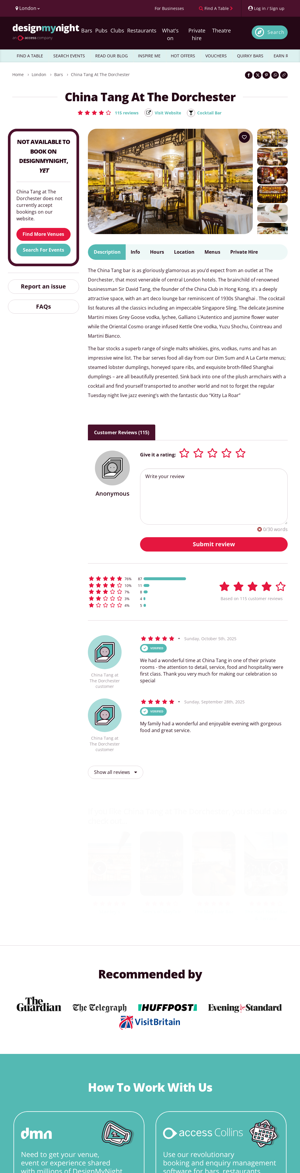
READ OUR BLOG (111, 56)
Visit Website (168, 113)
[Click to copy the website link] (284, 75)
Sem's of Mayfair (161, 912)
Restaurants (141, 30)
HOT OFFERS (183, 56)
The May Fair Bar (213, 912)
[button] (104, 112)
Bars (86, 30)
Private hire (196, 34)
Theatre (221, 30)
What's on (170, 34)
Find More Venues (43, 234)
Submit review (214, 544)
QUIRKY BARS (250, 56)
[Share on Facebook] (249, 75)
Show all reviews (115, 773)
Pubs (101, 30)
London (39, 74)
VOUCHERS (216, 56)
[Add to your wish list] (244, 137)
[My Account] (266, 8)
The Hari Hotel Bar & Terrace (266, 915)
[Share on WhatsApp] (275, 75)
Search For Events (43, 250)
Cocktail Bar (213, 113)
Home (18, 74)
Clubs (117, 30)
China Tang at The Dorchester (100, 74)
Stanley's (109, 912)
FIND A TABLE (30, 56)
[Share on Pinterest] (266, 75)
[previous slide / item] (99, 868)
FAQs (43, 307)
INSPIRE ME (149, 56)
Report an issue (43, 287)
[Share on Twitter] (257, 75)
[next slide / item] (276, 868)
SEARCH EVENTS (69, 56)
